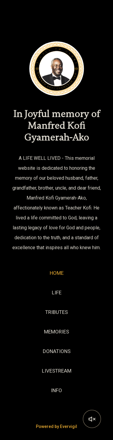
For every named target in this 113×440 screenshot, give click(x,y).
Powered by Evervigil (56, 426)
